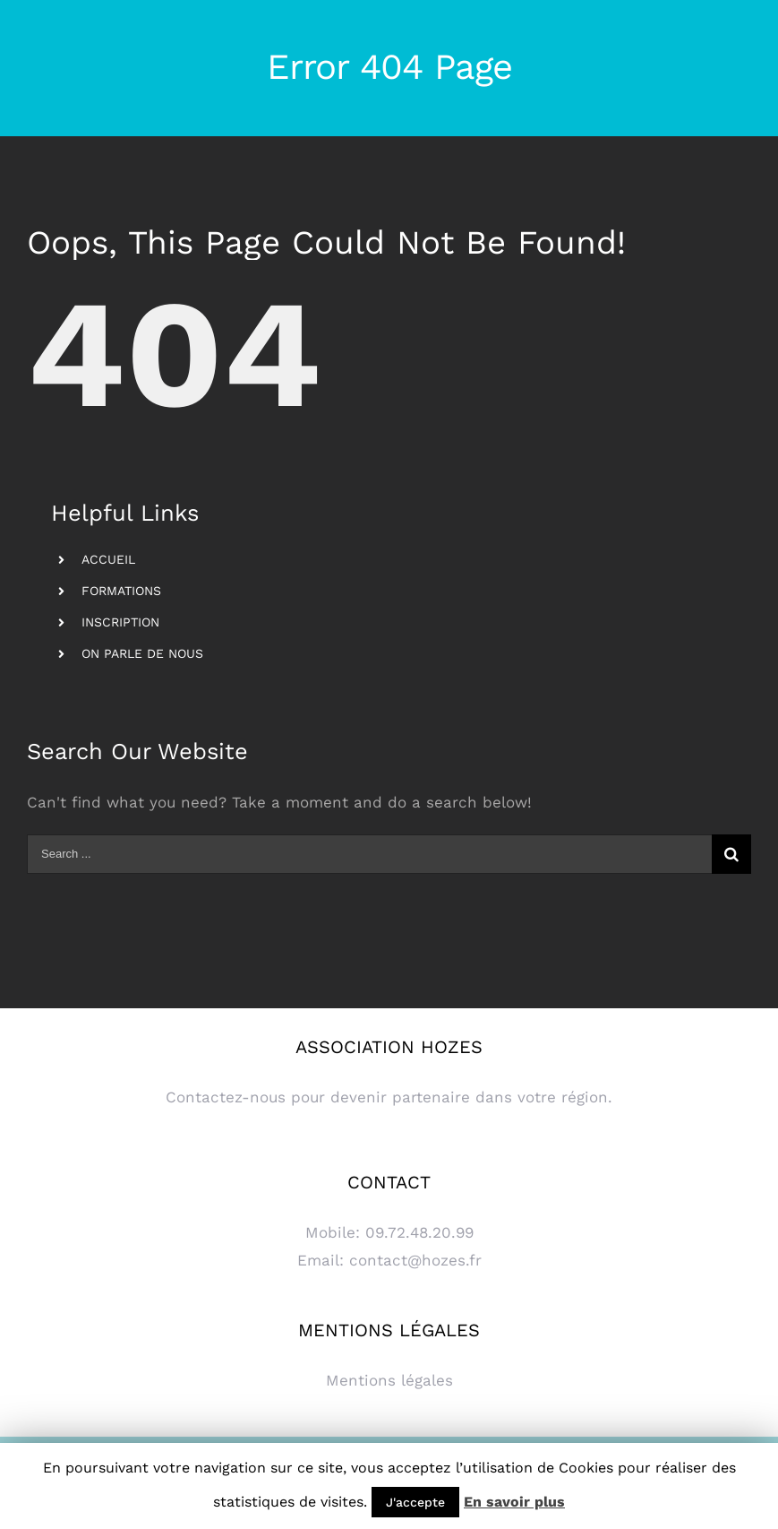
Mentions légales (389, 1380)
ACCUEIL (108, 559)
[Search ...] (369, 854)
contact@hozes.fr (415, 1260)
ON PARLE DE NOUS (142, 653)
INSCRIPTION (120, 622)
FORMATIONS (121, 590)
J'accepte (415, 1502)
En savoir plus (514, 1501)
